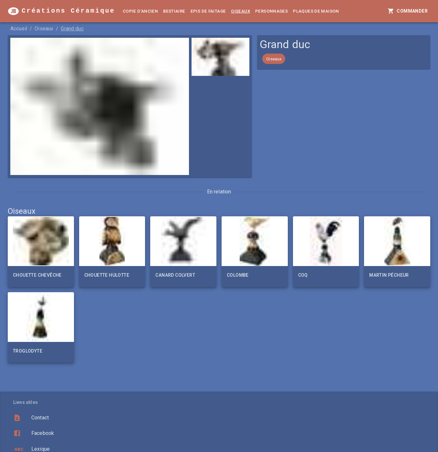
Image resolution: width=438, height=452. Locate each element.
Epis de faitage (208, 11)
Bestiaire (174, 11)
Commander (408, 11)
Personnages (271, 11)
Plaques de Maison (315, 11)
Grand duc (72, 29)
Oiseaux (240, 11)
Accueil (18, 29)
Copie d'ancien (140, 11)
